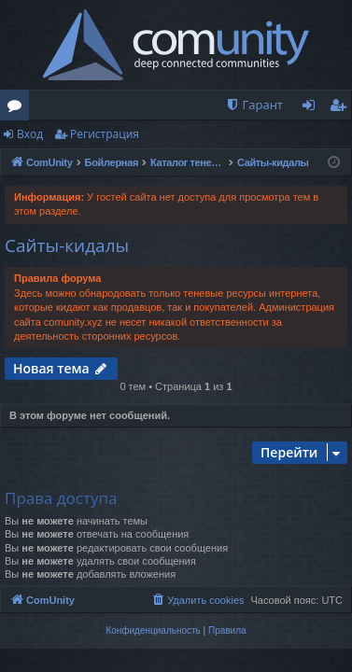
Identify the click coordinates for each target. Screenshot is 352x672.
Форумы (18, 108)
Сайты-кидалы (67, 245)
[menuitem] (254, 105)
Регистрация (104, 134)
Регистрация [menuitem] (342, 108)
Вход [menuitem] (312, 108)
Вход (30, 134)
